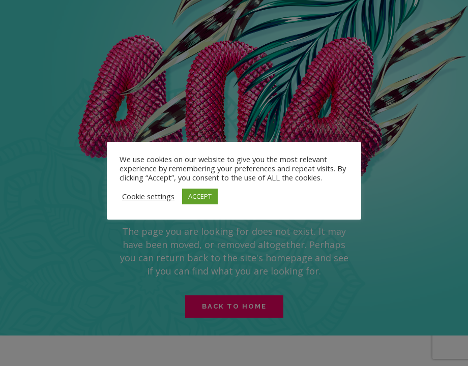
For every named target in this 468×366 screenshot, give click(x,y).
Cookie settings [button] (148, 196)
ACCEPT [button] (200, 196)
